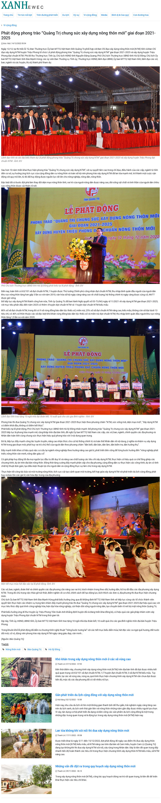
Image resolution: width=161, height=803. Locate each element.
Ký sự (76, 15)
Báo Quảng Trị (34, 649)
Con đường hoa (140, 15)
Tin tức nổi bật (25, 15)
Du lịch (65, 15)
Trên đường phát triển (47, 15)
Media (104, 15)
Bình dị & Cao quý (120, 15)
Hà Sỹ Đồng (54, 649)
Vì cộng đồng (90, 15)
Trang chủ (8, 15)
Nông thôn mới (13, 649)
